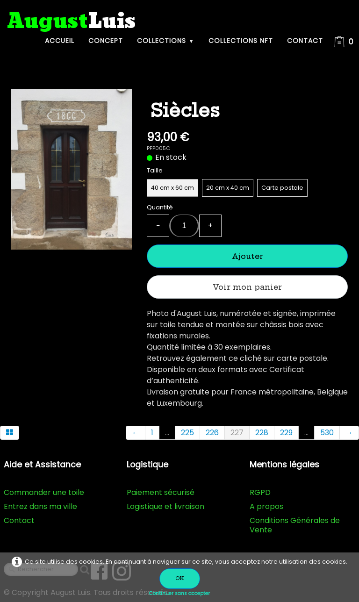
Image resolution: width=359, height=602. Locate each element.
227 (237, 432)
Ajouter (247, 256)
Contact (305, 40)
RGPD (260, 492)
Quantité (160, 207)
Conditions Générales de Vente (295, 525)
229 (286, 432)
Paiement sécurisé (160, 492)
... (167, 432)
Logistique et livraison (165, 506)
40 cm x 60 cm (172, 188)
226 (212, 432)
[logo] (71, 21)
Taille (155, 170)
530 (327, 432)
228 (261, 432)
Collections (165, 40)
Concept (105, 40)
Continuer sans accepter (179, 593)
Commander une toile (44, 492)
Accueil (59, 40)
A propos (266, 506)
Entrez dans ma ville (40, 506)
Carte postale (282, 188)
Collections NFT (240, 40)
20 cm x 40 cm (227, 188)
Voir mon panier (247, 287)
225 (187, 432)
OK (179, 578)
